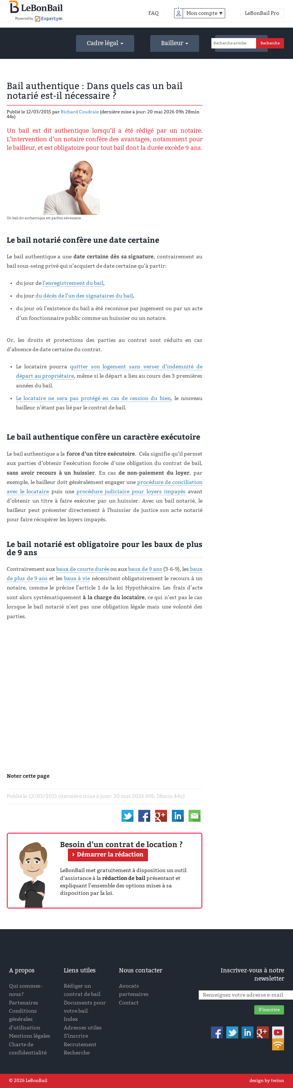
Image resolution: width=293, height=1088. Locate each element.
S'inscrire (76, 1036)
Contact (129, 1003)
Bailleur (174, 43)
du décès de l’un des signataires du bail (84, 296)
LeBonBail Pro (262, 13)
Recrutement (80, 1044)
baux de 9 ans (145, 569)
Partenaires (23, 1003)
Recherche (76, 1053)
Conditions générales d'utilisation (24, 1019)
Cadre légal (105, 43)
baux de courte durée (82, 569)
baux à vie (77, 578)
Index (71, 1019)
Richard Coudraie (80, 111)
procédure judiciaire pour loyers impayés (131, 491)
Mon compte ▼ (205, 13)
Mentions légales (29, 1036)
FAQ (153, 13)
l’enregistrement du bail (72, 283)
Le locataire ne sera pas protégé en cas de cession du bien (93, 398)
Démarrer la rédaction (110, 854)
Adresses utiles (83, 1028)
